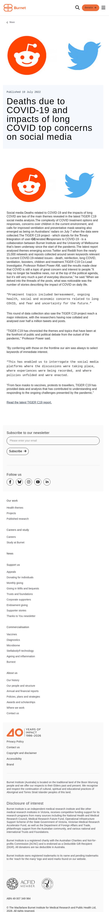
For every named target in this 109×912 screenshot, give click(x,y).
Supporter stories (16, 610)
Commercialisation (18, 627)
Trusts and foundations (20, 594)
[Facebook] (10, 481)
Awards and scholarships (21, 702)
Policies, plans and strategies (23, 696)
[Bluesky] (19, 481)
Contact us (13, 713)
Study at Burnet (15, 542)
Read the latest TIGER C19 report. (29, 402)
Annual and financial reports (23, 691)
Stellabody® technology (20, 650)
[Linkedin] (46, 481)
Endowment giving (17, 605)
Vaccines (12, 634)
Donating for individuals (20, 577)
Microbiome (13, 645)
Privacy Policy (15, 741)
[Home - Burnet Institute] (15, 7)
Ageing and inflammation (21, 656)
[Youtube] (37, 481)
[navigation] (54, 8)
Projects (11, 513)
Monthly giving (15, 582)
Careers (11, 536)
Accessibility (14, 758)
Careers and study (18, 529)
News (12, 22)
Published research (18, 518)
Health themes (15, 507)
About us (12, 672)
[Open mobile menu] (103, 7)
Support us (13, 564)
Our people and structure (21, 685)
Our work (12, 500)
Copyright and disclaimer (22, 753)
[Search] (77, 7)
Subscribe (17, 451)
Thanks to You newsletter (21, 616)
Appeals (11, 571)
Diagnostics (13, 639)
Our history (13, 680)
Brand (10, 764)
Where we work (15, 707)
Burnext (11, 661)
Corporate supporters (19, 599)
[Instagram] (28, 481)
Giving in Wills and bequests (23, 588)
